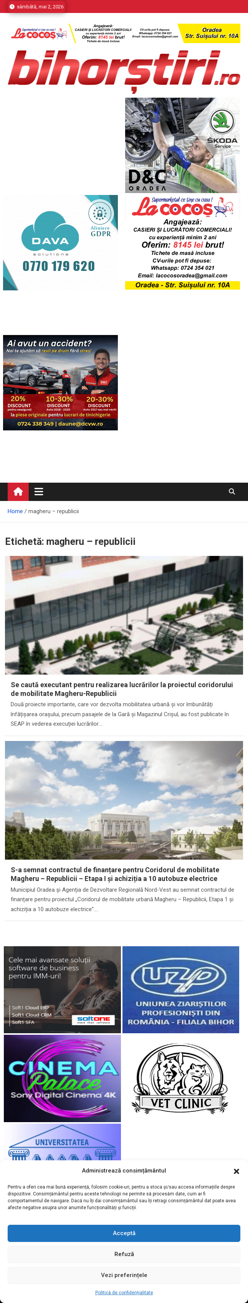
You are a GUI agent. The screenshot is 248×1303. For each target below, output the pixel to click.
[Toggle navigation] (39, 491)
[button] (236, 1171)
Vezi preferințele (124, 1275)
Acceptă (124, 1233)
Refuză (124, 1254)
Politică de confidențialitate (124, 1292)
